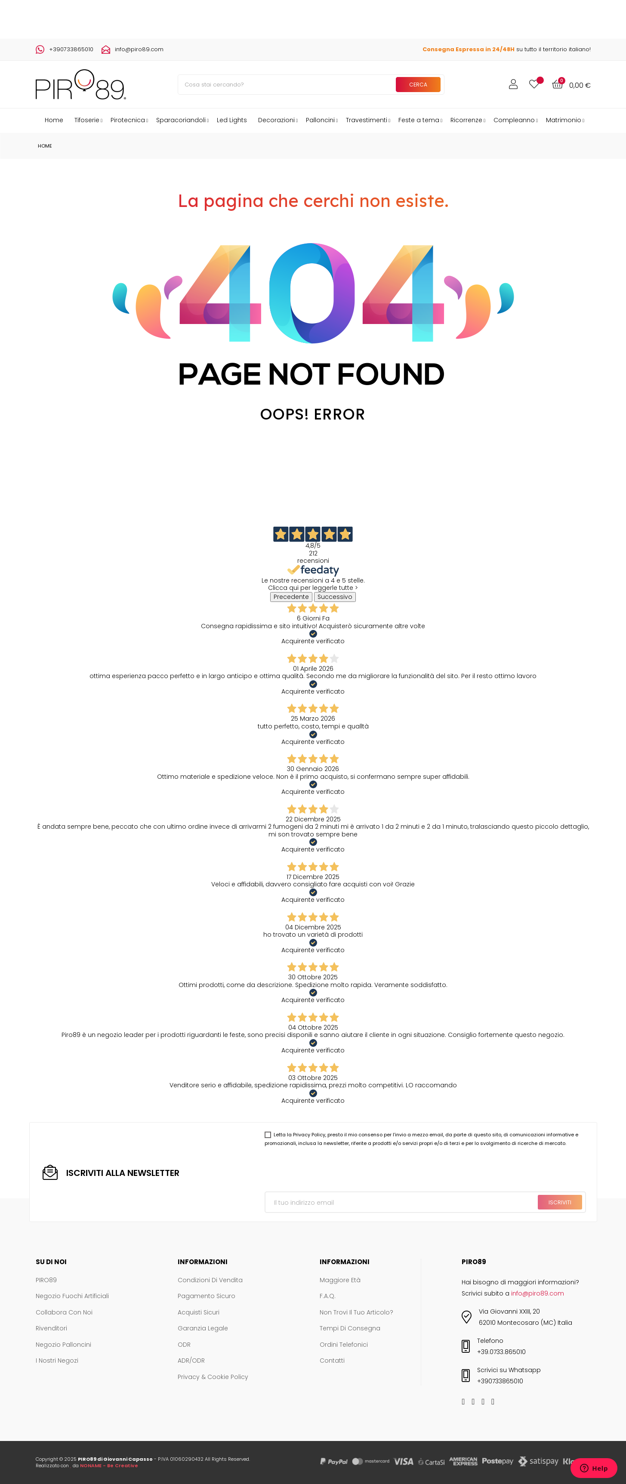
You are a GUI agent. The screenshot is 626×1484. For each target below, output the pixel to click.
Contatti (332, 1361)
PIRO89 (46, 1280)
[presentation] (330, 1170)
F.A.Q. (328, 1296)
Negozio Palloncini (63, 1345)
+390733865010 (71, 49)
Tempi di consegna (350, 1329)
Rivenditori (51, 1329)
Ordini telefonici (344, 1345)
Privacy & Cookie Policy (213, 1377)
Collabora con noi (64, 1313)
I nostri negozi (57, 1361)
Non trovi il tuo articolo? (356, 1313)
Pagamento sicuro (206, 1296)
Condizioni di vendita (210, 1280)
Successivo (335, 596)
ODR (184, 1345)
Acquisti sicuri (198, 1313)
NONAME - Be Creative (109, 1465)
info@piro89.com (139, 49)
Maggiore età (340, 1280)
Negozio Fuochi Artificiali (72, 1296)
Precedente (291, 596)
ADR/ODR (191, 1361)
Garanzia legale (203, 1329)
